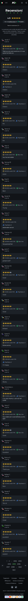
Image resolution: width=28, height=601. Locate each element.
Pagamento (6, 578)
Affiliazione (8, 580)
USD (6, 2)
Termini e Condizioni (18, 580)
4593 (20, 561)
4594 (9, 564)
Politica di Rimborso (11, 583)
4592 (15, 561)
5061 (14, 570)
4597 (8, 567)
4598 (12, 567)
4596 (18, 564)
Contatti (20, 583)
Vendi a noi (22, 578)
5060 (20, 567)
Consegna (14, 578)
